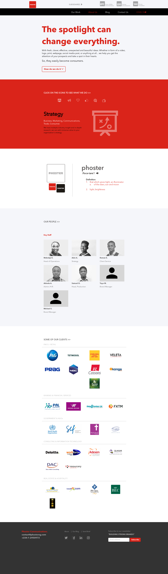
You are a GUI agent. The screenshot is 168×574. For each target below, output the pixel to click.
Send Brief (86, 531)
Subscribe (135, 540)
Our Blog (76, 531)
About (66, 531)
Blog (107, 12)
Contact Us (123, 12)
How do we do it (54, 69)
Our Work (75, 12)
